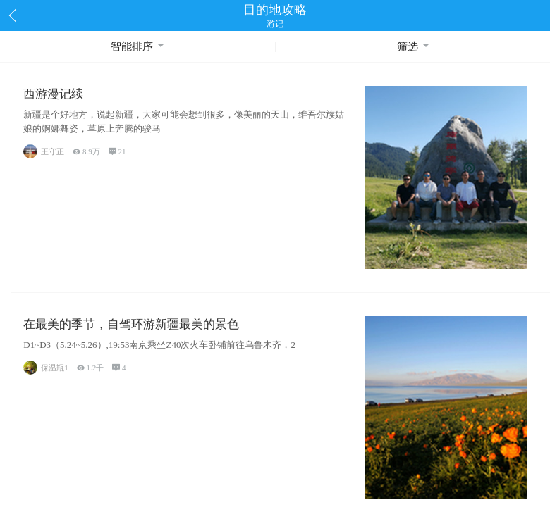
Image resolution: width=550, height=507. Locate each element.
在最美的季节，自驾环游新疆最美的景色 (131, 324)
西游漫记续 (53, 94)
